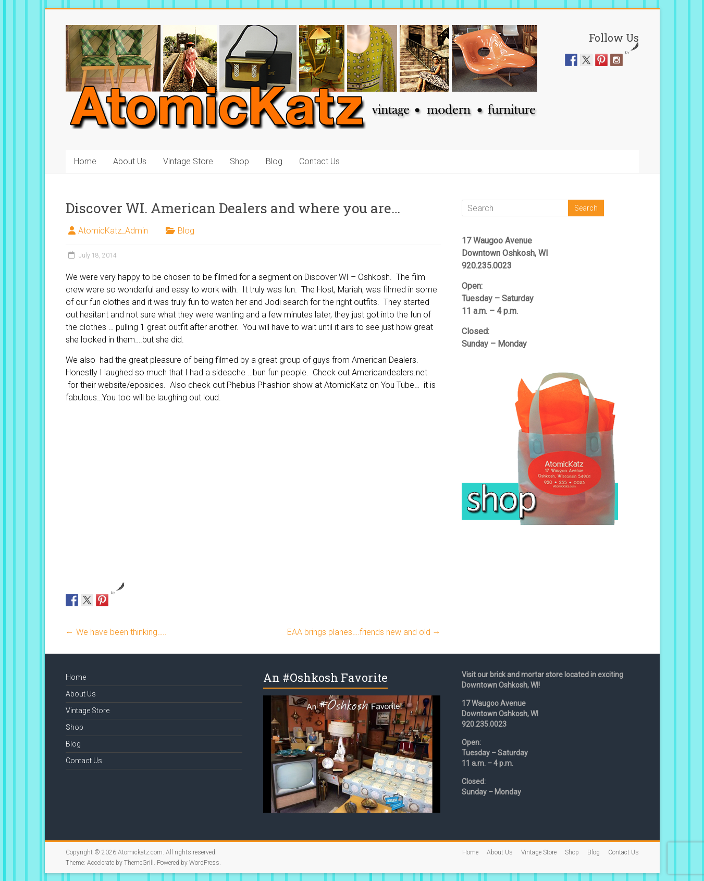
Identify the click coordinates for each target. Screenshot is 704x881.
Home (85, 161)
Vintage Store (188, 161)
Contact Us (319, 161)
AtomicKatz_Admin (113, 231)
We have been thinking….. (116, 632)
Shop (239, 161)
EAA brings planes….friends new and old (364, 632)
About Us (129, 161)
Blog (274, 161)
